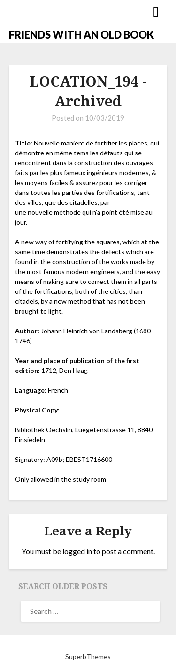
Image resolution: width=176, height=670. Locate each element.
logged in (77, 551)
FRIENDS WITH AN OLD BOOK (81, 34)
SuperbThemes (88, 657)
